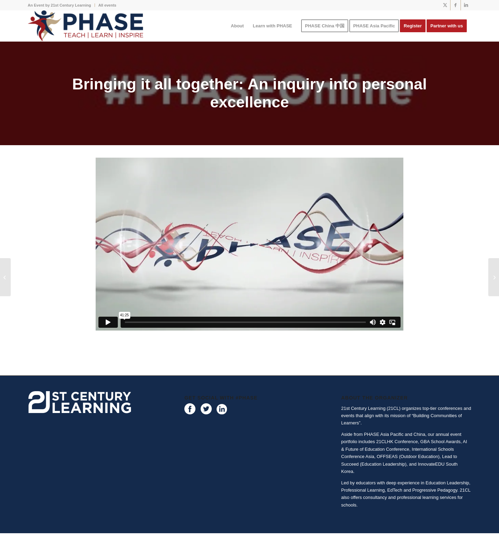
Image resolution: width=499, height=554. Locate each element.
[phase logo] (85, 26)
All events (107, 5)
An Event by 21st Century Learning (59, 5)
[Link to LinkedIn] (466, 5)
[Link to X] (445, 5)
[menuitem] (61, 5)
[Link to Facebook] (455, 5)
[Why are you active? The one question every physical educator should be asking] (493, 277)
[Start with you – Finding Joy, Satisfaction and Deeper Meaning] (5, 277)
